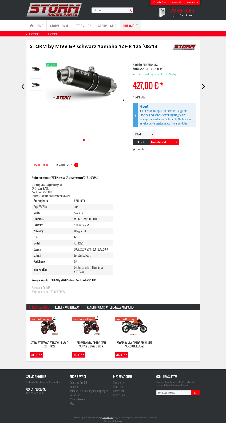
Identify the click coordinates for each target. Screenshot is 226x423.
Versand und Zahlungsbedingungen (89, 391)
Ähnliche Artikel (39, 307)
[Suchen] (130, 9)
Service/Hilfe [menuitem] (192, 2)
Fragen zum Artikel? (41, 287)
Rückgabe (75, 395)
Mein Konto (159, 2)
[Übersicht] (130, 25)
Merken (141, 142)
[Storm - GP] (83, 25)
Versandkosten (107, 417)
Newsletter (119, 382)
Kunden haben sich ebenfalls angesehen (110, 307)
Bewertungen (67, 165)
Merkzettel (176, 2)
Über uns (118, 387)
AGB (72, 403)
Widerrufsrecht (78, 399)
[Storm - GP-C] (107, 25)
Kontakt (74, 387)
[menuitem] (160, 2)
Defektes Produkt (79, 382)
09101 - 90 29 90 (36, 389)
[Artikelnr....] (112, 10)
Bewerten (139, 149)
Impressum (119, 395)
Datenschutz (119, 391)
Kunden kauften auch (67, 307)
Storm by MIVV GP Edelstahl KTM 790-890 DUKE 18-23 (134, 344)
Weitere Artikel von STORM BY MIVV (48, 292)
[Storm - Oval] (59, 25)
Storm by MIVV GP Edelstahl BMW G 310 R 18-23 (49, 344)
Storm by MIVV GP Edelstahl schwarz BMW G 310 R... (92, 344)
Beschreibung (41, 165)
